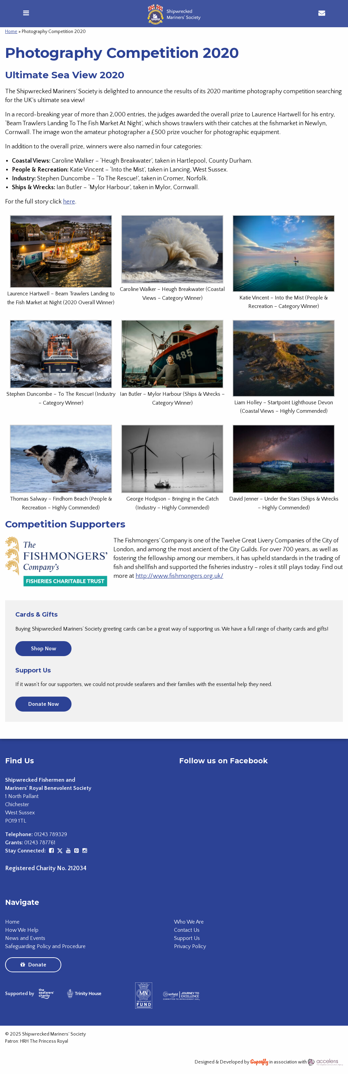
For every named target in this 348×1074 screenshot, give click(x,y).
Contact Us (187, 930)
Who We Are (189, 922)
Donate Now (43, 704)
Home (11, 31)
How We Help (21, 930)
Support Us (187, 938)
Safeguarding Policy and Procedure (45, 946)
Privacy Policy (190, 946)
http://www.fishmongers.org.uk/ (179, 576)
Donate (33, 965)
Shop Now (43, 649)
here (69, 201)
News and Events (25, 938)
